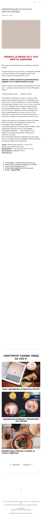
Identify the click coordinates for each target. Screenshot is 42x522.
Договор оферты (12, 513)
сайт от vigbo (21, 517)
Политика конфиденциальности (23, 513)
